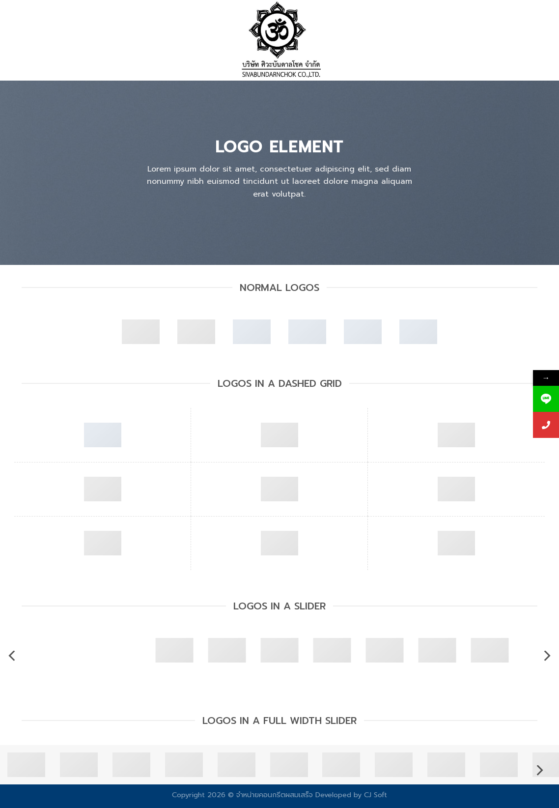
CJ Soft (375, 794)
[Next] (546, 655)
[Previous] (13, 655)
